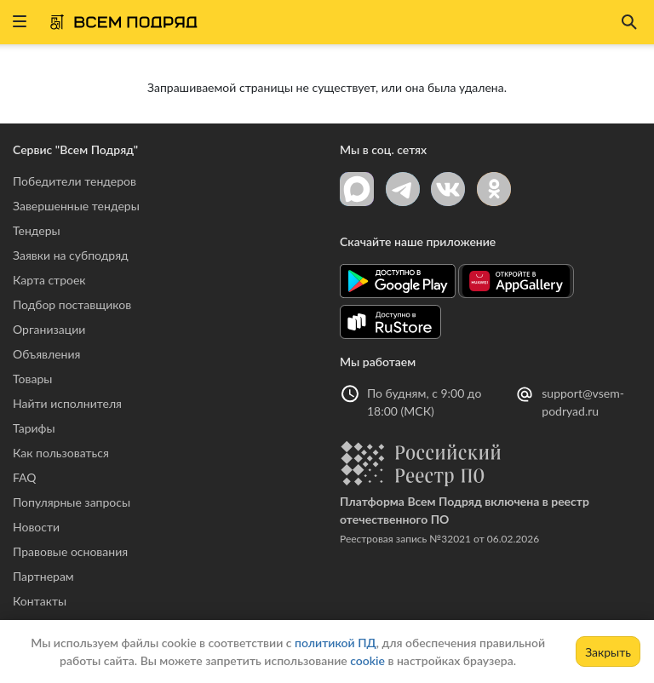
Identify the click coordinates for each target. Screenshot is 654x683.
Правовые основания (70, 551)
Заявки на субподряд (71, 255)
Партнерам (43, 576)
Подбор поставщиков (72, 304)
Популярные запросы (71, 502)
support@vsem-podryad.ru (583, 402)
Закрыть (608, 652)
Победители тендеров (74, 181)
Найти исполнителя (67, 403)
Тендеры (36, 230)
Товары (32, 378)
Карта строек (49, 280)
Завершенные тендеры (76, 205)
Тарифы (34, 428)
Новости (36, 526)
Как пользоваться (61, 452)
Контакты (39, 601)
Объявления (46, 354)
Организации (49, 329)
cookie (367, 660)
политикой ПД (335, 642)
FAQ (25, 477)
